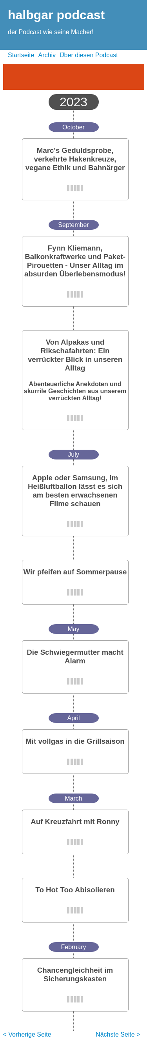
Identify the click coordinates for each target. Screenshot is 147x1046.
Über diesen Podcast (89, 55)
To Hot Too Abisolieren (74, 890)
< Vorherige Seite (27, 1034)
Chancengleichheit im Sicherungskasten (75, 974)
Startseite (21, 55)
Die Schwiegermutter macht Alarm (75, 656)
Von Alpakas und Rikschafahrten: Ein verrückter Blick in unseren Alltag (75, 355)
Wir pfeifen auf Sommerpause (75, 572)
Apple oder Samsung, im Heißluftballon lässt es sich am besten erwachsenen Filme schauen (75, 491)
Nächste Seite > (118, 1034)
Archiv (47, 55)
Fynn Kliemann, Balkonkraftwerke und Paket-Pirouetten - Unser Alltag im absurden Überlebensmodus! (75, 261)
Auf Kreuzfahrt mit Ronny (75, 821)
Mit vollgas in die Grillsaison (75, 741)
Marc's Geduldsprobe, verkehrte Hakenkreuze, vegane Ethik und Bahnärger (75, 159)
